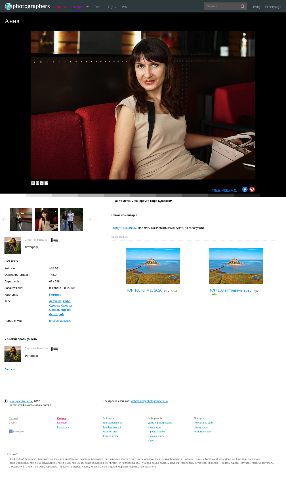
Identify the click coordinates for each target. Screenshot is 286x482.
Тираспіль (64, 466)
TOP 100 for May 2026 (144, 290)
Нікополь (225, 462)
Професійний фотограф (22, 459)
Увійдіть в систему (123, 228)
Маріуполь (173, 462)
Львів (163, 462)
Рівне (254, 462)
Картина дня (110, 431)
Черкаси (123, 466)
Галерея (80, 7)
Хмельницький (108, 466)
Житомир (241, 459)
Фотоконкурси (110, 436)
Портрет (55, 294)
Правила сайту (156, 431)
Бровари (188, 459)
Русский (13, 418)
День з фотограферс (160, 422)
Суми (29, 466)
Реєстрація (273, 7)
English (13, 422)
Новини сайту (156, 436)
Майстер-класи (202, 431)
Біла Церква (162, 459)
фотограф (43, 459)
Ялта (153, 466)
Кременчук (101, 462)
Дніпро (220, 459)
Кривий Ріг (114, 462)
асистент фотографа (91, 459)
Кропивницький (130, 462)
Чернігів (133, 466)
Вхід (256, 7)
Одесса (54, 305)
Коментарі (63, 427)
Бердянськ (176, 459)
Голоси (9, 369)
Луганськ (146, 462)
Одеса (234, 462)
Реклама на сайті (204, 422)
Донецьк (230, 459)
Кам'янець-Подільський (43, 462)
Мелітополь (187, 462)
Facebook (16, 431)
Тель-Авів (38, 466)
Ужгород (75, 466)
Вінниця (199, 459)
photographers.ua (20, 401)
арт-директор (112, 459)
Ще (112, 7)
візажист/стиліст (69, 459)
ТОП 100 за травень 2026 (230, 290)
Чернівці (144, 466)
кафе (66, 301)
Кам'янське (64, 462)
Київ (80, 462)
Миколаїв (213, 462)
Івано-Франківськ (18, 462)
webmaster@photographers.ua (149, 401)
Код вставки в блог (224, 189)
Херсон (94, 466)
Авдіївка (149, 459)
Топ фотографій (112, 427)
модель (54, 459)
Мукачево (200, 462)
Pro (124, 7)
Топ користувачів (112, 422)
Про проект (154, 427)
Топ (98, 7)
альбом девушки (60, 320)
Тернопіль (51, 466)
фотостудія (127, 459)
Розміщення (201, 427)
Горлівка (210, 459)
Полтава (244, 462)
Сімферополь (16, 466)
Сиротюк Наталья (36, 239)
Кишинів (89, 462)
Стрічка (60, 7)
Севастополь (266, 462)
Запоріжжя (254, 459)
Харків (85, 466)
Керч (74, 462)
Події (151, 440)
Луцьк (155, 462)
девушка (55, 301)
